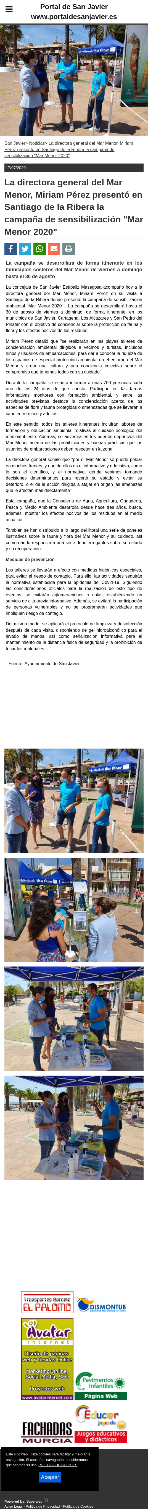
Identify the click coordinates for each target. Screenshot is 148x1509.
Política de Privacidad (43, 1506)
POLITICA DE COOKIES (57, 1465)
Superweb (35, 1501)
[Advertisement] (74, 710)
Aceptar (50, 1477)
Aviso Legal (13, 1506)
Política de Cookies (78, 1506)
